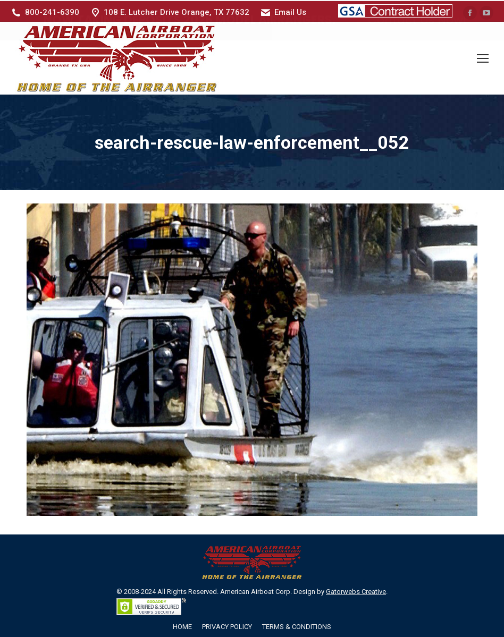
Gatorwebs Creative (356, 590)
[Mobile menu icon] (482, 57)
